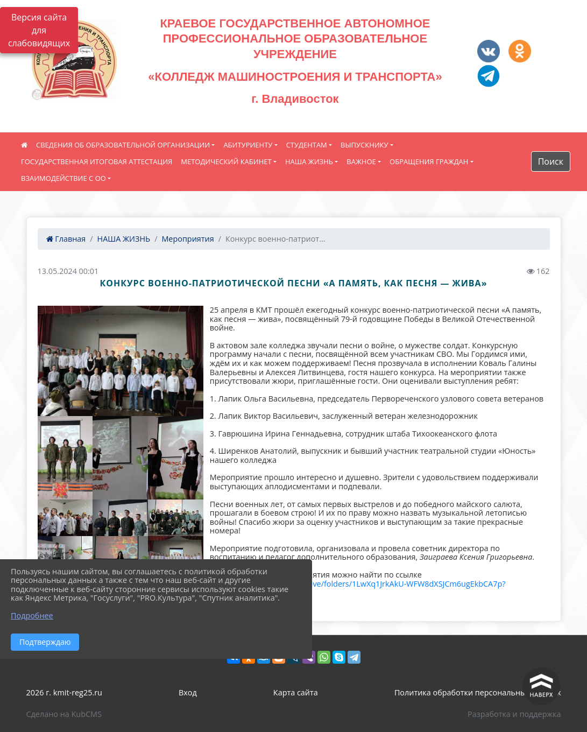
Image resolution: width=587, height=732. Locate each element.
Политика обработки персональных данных (477, 692)
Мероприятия (187, 239)
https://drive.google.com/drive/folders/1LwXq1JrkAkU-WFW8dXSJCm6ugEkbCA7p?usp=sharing (358, 588)
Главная (66, 239)
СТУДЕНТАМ (306, 145)
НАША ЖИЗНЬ (309, 161)
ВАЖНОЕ (361, 161)
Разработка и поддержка (514, 714)
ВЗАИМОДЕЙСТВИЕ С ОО (63, 178)
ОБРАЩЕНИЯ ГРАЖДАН (429, 161)
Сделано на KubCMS (64, 714)
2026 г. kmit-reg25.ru (64, 692)
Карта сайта (295, 692)
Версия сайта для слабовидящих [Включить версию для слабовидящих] (39, 30)
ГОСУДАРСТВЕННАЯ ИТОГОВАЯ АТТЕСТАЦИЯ (96, 161)
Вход (188, 692)
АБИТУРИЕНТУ (247, 145)
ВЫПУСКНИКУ (364, 145)
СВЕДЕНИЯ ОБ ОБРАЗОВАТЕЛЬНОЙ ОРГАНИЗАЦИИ (123, 145)
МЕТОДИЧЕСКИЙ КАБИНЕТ (226, 161)
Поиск (550, 161)
